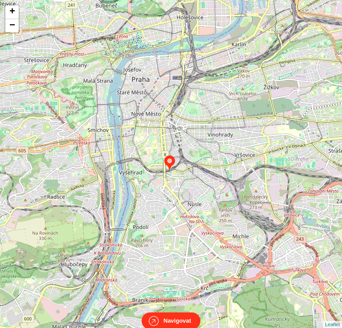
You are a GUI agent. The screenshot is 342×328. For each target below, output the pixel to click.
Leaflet (332, 316)
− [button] (12, 25)
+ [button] (12, 12)
